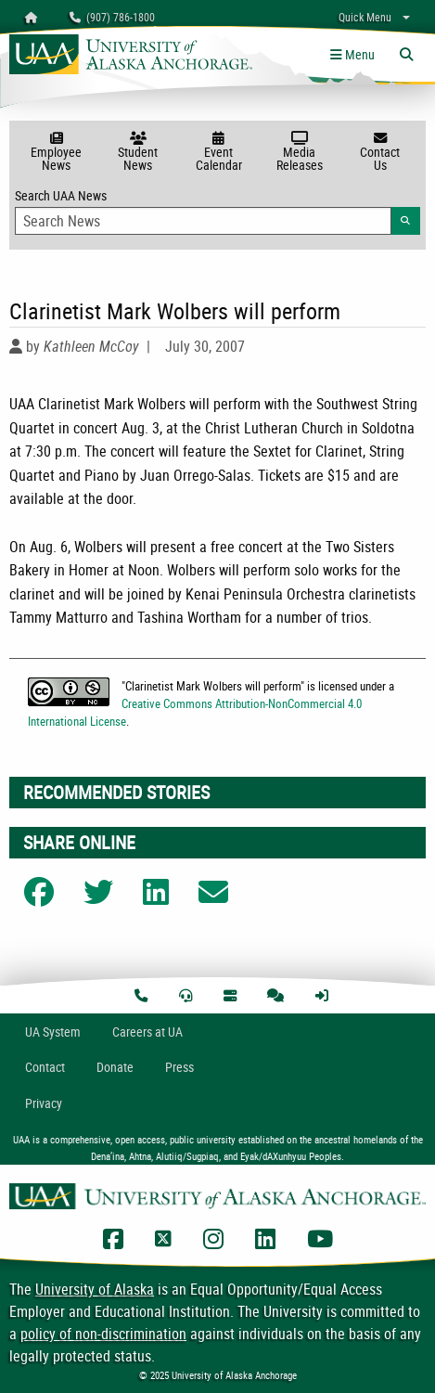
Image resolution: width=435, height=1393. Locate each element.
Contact (45, 1067)
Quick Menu (365, 16)
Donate (115, 1067)
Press (179, 1067)
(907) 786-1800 (112, 16)
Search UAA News (217, 211)
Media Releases (299, 153)
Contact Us (379, 153)
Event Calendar (218, 153)
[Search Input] (203, 221)
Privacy (43, 1103)
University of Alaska (94, 1289)
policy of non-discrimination (103, 1333)
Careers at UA (147, 1031)
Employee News (56, 153)
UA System (53, 1031)
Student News (137, 153)
